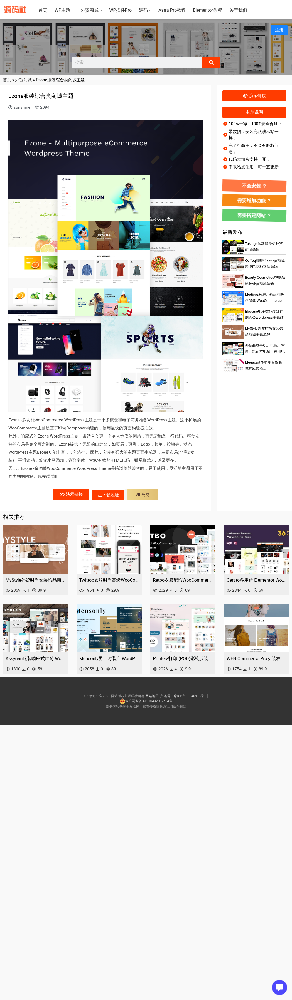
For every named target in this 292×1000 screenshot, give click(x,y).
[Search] (211, 62)
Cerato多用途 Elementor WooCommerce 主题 (256, 580)
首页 (42, 10)
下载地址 (108, 494)
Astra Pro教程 (172, 10)
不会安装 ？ (254, 186)
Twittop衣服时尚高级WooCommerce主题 (109, 580)
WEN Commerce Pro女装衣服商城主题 (256, 658)
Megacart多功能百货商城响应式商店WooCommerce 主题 (263, 368)
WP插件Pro (120, 10)
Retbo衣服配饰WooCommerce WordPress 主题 (183, 580)
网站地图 (152, 696)
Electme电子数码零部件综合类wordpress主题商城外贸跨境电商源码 (264, 317)
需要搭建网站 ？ (254, 215)
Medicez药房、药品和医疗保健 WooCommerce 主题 (264, 300)
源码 (143, 10)
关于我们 (238, 10)
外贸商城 (90, 10)
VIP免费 (142, 494)
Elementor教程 (207, 10)
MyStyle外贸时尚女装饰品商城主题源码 (35, 580)
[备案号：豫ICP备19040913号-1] (184, 696)
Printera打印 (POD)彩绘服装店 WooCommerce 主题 (183, 658)
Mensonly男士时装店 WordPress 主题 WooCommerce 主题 (109, 658)
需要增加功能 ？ (254, 200)
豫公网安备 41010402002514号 (146, 701)
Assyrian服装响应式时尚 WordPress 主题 (35, 658)
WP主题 (62, 10)
